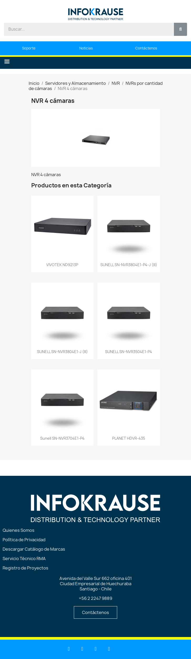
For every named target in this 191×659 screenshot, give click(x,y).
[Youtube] (82, 649)
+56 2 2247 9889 (95, 598)
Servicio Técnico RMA (24, 558)
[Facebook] (95, 649)
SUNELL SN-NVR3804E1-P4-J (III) (128, 264)
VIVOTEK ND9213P (62, 264)
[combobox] (86, 29)
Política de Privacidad (24, 540)
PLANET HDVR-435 (128, 438)
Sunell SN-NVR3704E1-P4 (62, 438)
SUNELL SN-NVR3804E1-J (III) (62, 351)
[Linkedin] (69, 649)
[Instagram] (109, 649)
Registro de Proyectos (25, 568)
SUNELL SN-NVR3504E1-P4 (128, 351)
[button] (7, 61)
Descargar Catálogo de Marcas (34, 549)
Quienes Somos (18, 530)
